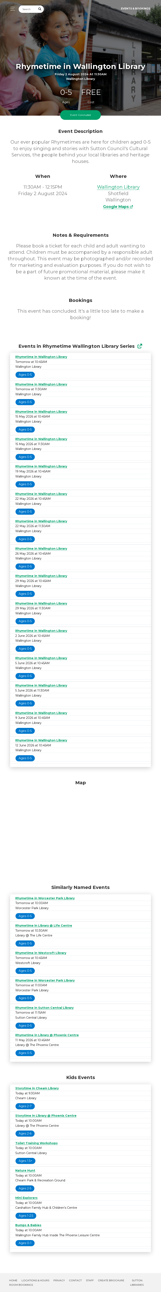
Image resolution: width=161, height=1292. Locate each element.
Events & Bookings (135, 8)
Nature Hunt (25, 1170)
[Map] (80, 831)
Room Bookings (21, 1284)
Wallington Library (118, 187)
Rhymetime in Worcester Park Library (45, 898)
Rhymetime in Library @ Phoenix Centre (47, 1035)
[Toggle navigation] (11, 9)
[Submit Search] (40, 9)
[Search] (27, 9)
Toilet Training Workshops (36, 1143)
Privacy (59, 1280)
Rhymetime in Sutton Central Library (44, 1008)
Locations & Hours (35, 1280)
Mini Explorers (26, 1198)
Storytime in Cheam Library (37, 1088)
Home (13, 1280)
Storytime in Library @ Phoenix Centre (46, 1115)
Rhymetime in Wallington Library (41, 357)
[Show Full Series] (140, 346)
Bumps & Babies (28, 1225)
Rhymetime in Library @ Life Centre (43, 925)
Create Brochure (111, 1280)
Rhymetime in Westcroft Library (40, 953)
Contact (75, 1280)
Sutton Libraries (137, 1282)
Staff (90, 1280)
